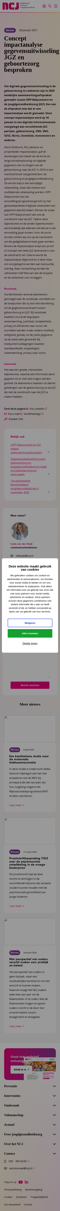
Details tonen (30, 643)
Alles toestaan (30, 633)
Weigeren (30, 623)
